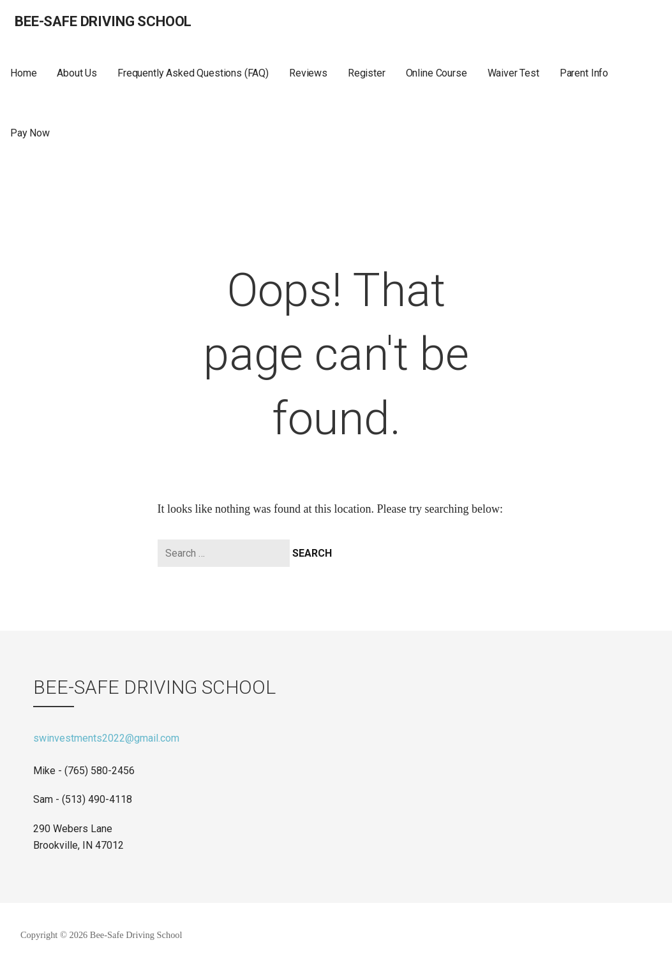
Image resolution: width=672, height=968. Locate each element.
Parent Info (584, 73)
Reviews (308, 73)
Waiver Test (513, 73)
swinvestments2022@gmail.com (106, 738)
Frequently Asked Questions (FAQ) (193, 73)
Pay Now (30, 133)
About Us (77, 73)
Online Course (436, 73)
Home (23, 73)
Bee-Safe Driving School (103, 21)
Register (366, 73)
